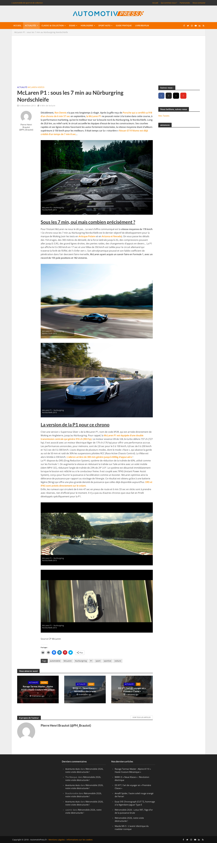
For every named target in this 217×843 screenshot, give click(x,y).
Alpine (44, 682)
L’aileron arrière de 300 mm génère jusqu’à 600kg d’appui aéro (99, 457)
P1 (91, 661)
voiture (118, 661)
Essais (72, 25)
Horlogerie (87, 25)
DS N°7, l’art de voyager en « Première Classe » (132, 690)
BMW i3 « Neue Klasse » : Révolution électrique (85, 690)
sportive (107, 661)
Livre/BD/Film (142, 25)
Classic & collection (53, 25)
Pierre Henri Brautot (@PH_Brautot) (26, 127)
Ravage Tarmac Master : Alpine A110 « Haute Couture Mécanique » (38, 689)
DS (138, 684)
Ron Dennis (61, 112)
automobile (55, 661)
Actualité (22, 87)
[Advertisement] (108, 60)
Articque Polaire (87, 236)
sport (98, 661)
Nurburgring (81, 661)
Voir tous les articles (142, 717)
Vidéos (41, 87)
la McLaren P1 (93, 116)
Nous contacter (199, 3)
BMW (91, 684)
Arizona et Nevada (111, 236)
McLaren (32, 87)
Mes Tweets (163, 115)
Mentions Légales (57, 839)
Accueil (155, 3)
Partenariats (185, 3)
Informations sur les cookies (80, 839)
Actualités (30, 25)
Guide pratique (124, 25)
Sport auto (104, 25)
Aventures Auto (72, 768)
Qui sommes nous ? (169, 3)
